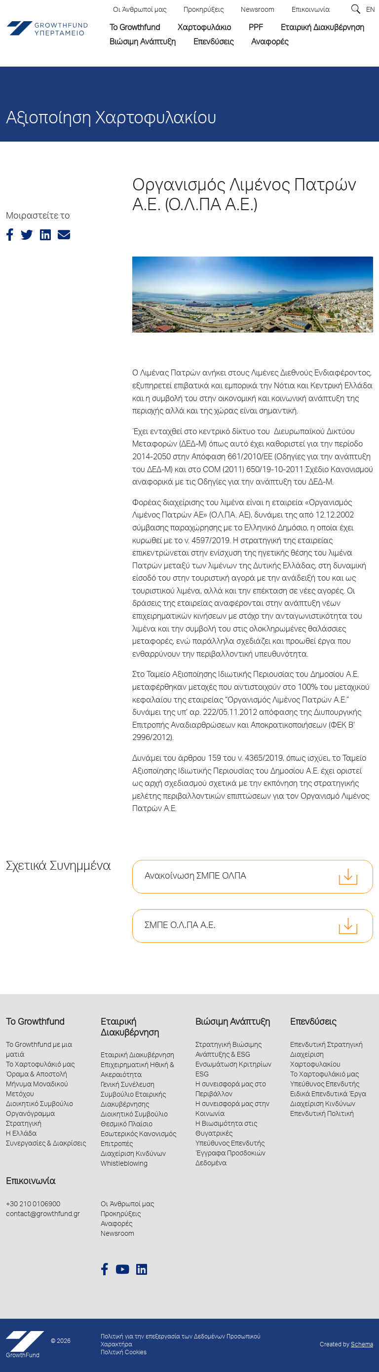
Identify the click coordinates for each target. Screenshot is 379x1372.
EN (370, 10)
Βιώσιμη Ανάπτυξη (232, 1022)
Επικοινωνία (30, 1182)
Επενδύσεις (313, 1022)
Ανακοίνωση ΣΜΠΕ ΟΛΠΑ (195, 876)
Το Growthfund (35, 1022)
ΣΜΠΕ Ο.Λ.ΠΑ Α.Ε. (180, 926)
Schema (362, 1345)
